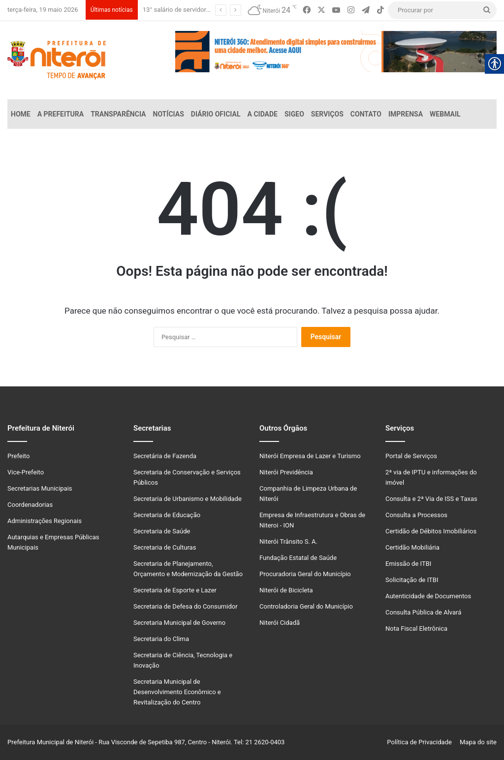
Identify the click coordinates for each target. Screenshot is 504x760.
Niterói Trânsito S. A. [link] (288, 541)
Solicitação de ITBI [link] (411, 580)
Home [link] (21, 114)
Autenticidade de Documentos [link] (428, 596)
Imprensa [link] (405, 114)
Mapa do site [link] (477, 742)
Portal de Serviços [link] (411, 456)
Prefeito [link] (18, 456)
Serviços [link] (327, 114)
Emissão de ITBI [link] (408, 563)
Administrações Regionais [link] (44, 521)
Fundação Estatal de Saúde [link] (298, 557)
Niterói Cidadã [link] (279, 622)
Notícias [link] (168, 114)
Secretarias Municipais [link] (39, 488)
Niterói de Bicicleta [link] (286, 590)
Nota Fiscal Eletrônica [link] (416, 628)
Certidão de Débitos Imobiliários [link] (430, 531)
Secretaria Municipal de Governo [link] (179, 622)
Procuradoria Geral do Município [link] (305, 574)
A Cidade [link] (263, 114)
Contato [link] (365, 114)
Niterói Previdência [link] (286, 472)
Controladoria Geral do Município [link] (306, 606)
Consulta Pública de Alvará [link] (423, 612)
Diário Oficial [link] (216, 114)
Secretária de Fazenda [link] (164, 456)
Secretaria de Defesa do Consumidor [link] (185, 606)
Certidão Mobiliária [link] (412, 547)
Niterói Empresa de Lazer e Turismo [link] (310, 456)
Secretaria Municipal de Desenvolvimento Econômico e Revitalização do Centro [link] (177, 692)
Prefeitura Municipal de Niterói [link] (50, 742)
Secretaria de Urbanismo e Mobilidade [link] (187, 498)
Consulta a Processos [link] (416, 515)
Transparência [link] (118, 114)
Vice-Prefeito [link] (25, 472)
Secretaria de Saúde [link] (161, 531)
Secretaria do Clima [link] (161, 639)
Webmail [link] (445, 114)
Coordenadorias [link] (30, 504)
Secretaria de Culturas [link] (164, 547)
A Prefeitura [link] (60, 114)
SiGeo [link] (294, 114)
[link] (306, 10)
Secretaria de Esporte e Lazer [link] (175, 590)
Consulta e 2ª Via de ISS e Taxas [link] (431, 498)
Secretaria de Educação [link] (166, 515)
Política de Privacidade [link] (421, 742)
